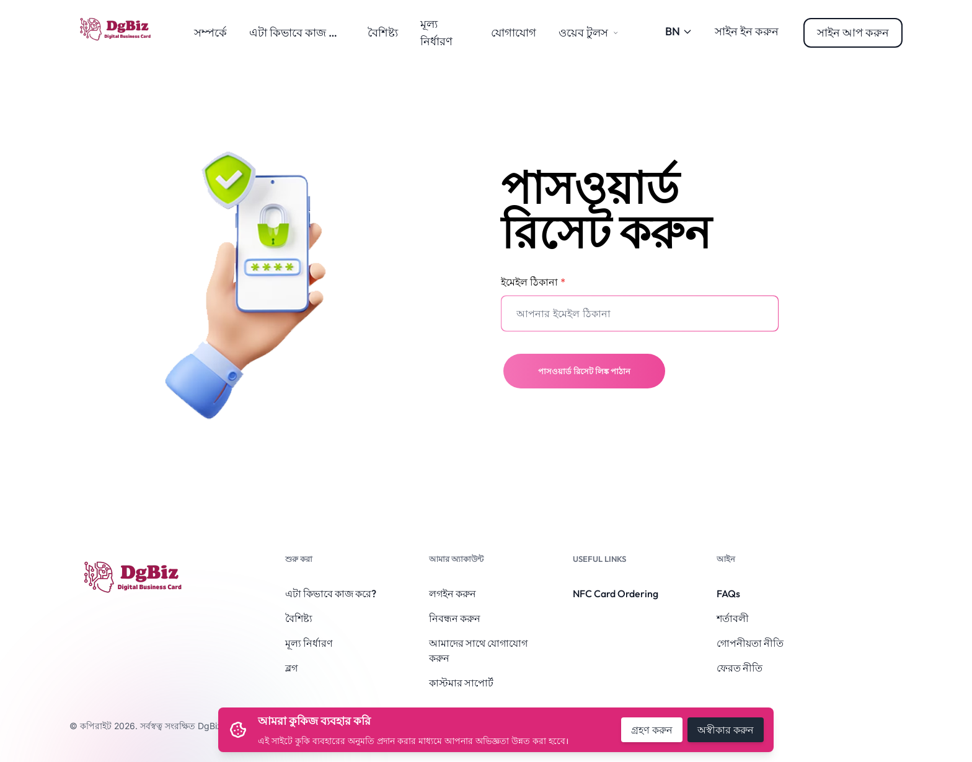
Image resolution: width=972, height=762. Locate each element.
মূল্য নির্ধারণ (309, 643)
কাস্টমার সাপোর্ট (461, 683)
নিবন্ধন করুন (454, 618)
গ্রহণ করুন (652, 730)
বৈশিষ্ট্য (383, 32)
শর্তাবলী (733, 618)
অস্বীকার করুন (725, 730)
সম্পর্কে (210, 32)
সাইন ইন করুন (747, 31)
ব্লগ (291, 668)
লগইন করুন (452, 593)
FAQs (728, 593)
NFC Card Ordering (615, 593)
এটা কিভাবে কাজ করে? (301, 32)
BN (678, 31)
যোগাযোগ (513, 32)
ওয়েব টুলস (588, 32)
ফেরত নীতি (739, 668)
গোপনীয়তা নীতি (750, 643)
